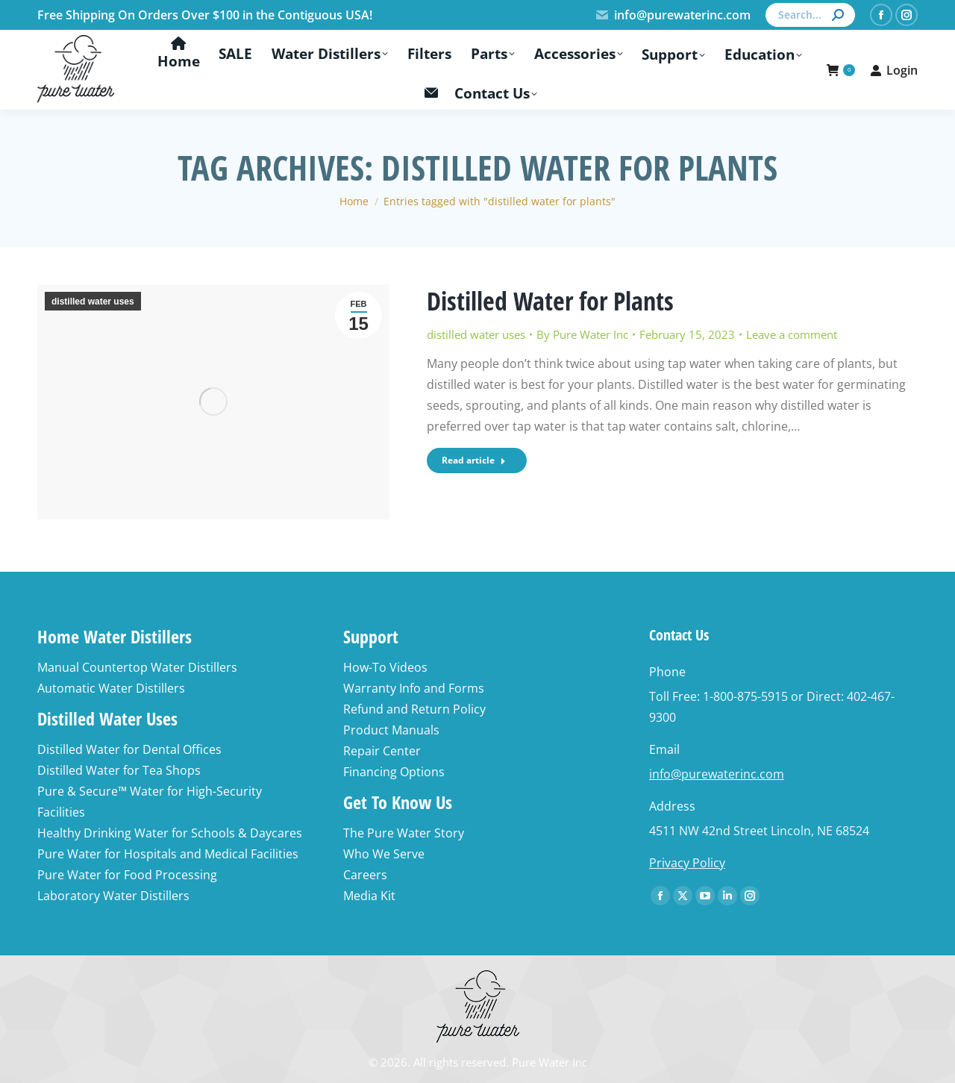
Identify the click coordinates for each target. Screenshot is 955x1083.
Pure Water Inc (549, 1062)
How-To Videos (385, 667)
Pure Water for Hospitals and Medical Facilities (167, 854)
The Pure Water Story (403, 833)
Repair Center (382, 751)
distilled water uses (92, 301)
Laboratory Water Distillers (113, 895)
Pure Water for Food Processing (127, 875)
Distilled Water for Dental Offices (129, 749)
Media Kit (369, 895)
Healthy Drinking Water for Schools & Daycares (169, 833)
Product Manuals (391, 730)
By (582, 334)
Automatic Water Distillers (111, 688)
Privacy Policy (687, 863)
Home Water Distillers (114, 636)
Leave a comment (791, 334)
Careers (365, 875)
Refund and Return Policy (414, 709)
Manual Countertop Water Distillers (137, 667)
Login (894, 70)
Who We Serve (384, 854)
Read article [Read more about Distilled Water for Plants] (474, 460)
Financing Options (394, 772)
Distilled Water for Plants (550, 301)
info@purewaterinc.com (673, 15)
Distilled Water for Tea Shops (119, 770)
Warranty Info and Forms (413, 688)
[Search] (810, 15)
